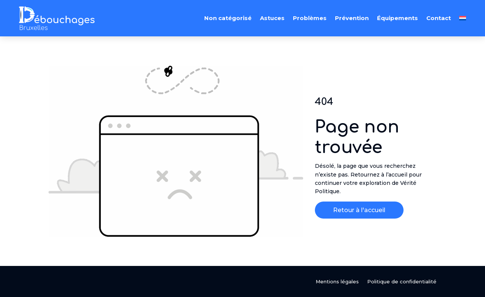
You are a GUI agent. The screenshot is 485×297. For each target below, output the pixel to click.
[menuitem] (462, 18)
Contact (438, 18)
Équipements (397, 18)
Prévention (352, 18)
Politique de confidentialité (401, 281)
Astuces (272, 18)
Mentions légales (337, 281)
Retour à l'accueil (359, 210)
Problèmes (310, 18)
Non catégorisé (228, 18)
